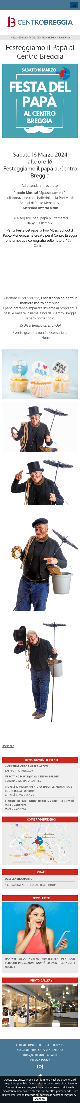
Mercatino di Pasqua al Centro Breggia (32, 776)
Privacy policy (40, 1059)
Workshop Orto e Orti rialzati (26, 766)
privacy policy (68, 1094)
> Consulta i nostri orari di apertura (30, 884)
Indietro (8, 746)
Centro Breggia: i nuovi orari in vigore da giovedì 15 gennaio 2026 (39, 803)
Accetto (40, 1098)
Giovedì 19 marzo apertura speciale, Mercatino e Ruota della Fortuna (38, 788)
